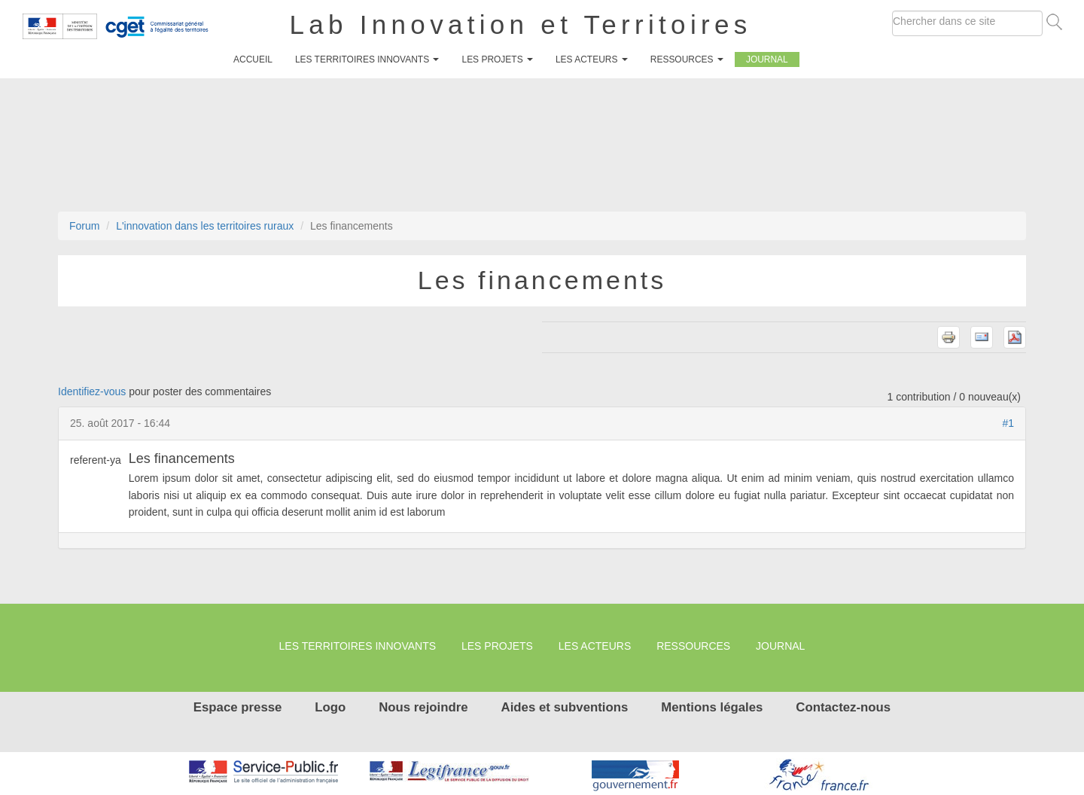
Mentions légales (712, 707)
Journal (767, 59)
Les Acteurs (592, 59)
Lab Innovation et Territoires (521, 24)
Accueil (253, 59)
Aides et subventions (565, 707)
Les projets (496, 59)
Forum (84, 226)
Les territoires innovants (367, 59)
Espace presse (237, 707)
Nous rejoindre (423, 707)
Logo (330, 707)
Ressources (686, 59)
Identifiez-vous (92, 391)
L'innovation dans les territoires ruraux (205, 226)
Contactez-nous (843, 707)
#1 (1008, 423)
